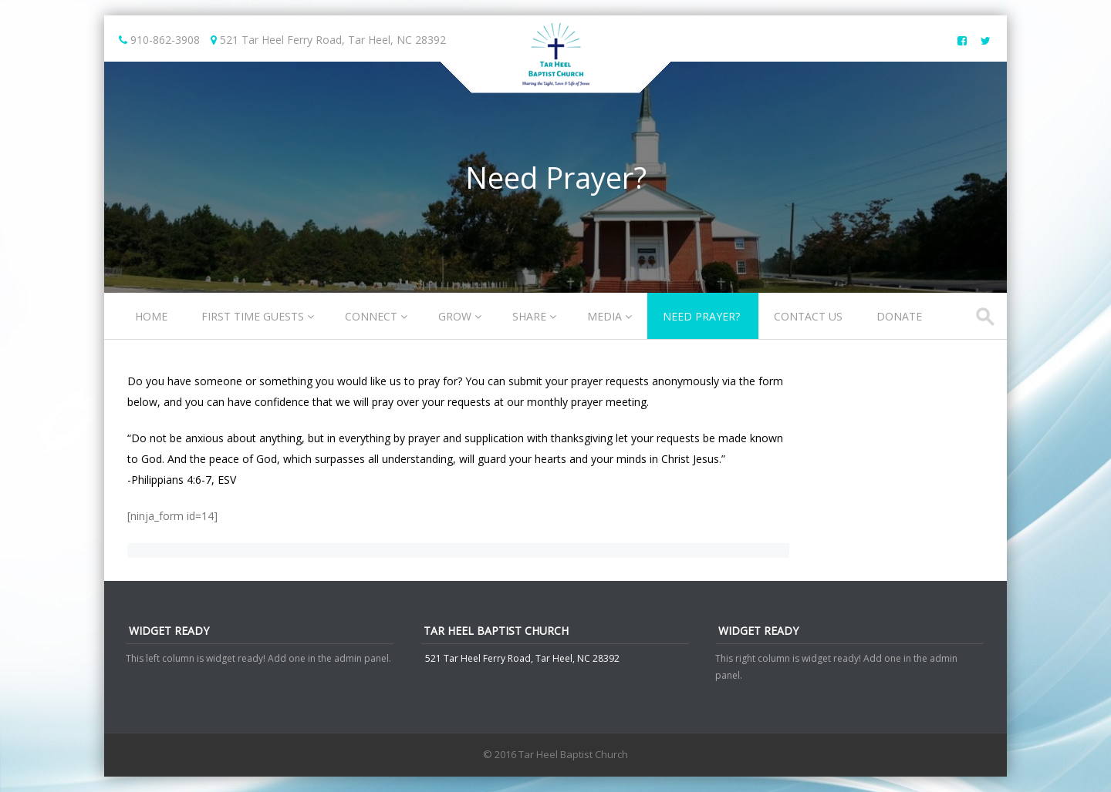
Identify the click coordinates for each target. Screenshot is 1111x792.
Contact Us (808, 316)
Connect (371, 316)
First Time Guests (252, 316)
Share (529, 316)
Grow (454, 316)
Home (151, 316)
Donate (899, 316)
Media (604, 316)
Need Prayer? (701, 316)
